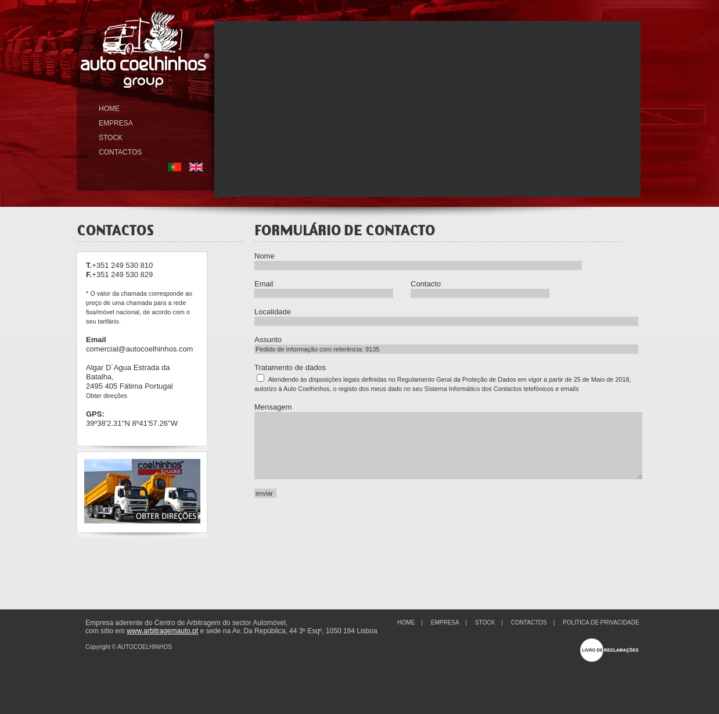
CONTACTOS (120, 152)
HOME (109, 109)
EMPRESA (116, 123)
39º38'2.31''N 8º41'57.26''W (132, 423)
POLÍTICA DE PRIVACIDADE (601, 622)
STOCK (111, 138)
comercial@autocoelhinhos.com (139, 349)
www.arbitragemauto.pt (162, 631)
